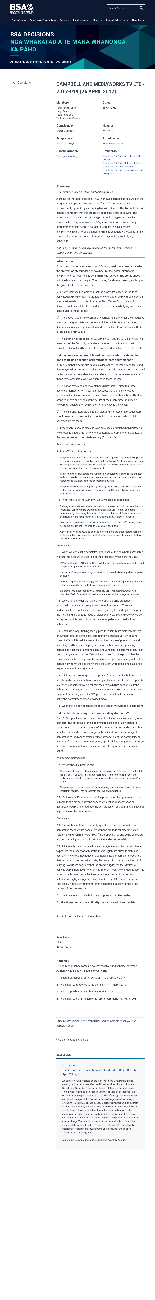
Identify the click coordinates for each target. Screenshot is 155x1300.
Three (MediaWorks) (66, 156)
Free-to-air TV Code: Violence (118, 166)
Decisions (64, 20)
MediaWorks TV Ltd (113, 143)
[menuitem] (19, 20)
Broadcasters (81, 20)
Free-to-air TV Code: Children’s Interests (123, 163)
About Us (138, 20)
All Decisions (20, 82)
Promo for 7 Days (65, 143)
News (97, 20)
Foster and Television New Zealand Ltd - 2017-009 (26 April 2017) (99, 1072)
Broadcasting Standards (43, 20)
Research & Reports (117, 20)
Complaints (19, 20)
